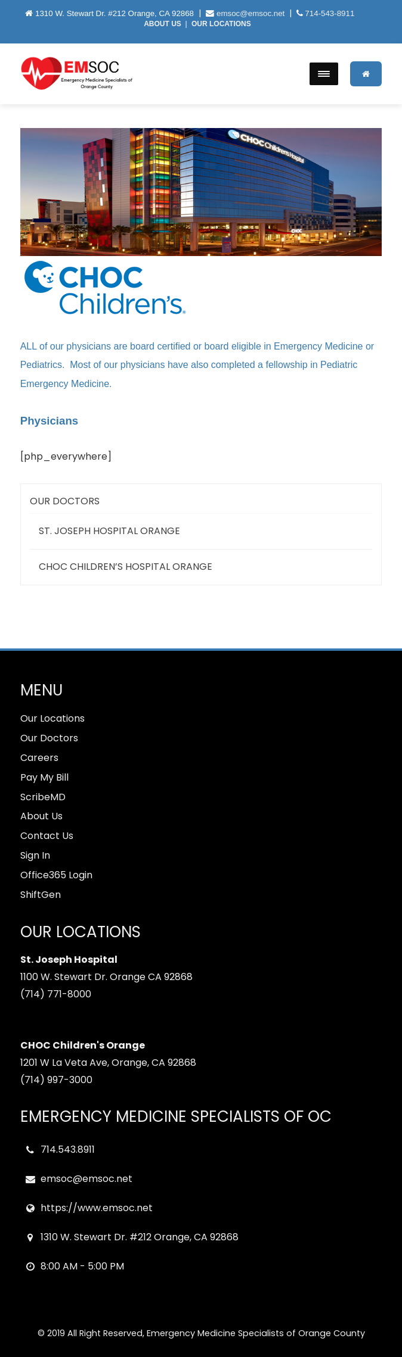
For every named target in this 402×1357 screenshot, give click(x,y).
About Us (41, 816)
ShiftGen (40, 894)
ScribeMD (43, 797)
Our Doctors (65, 501)
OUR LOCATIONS (221, 24)
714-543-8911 (329, 13)
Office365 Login (56, 875)
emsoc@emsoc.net (251, 13)
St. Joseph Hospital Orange (109, 531)
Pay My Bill (44, 777)
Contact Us (46, 836)
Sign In (35, 855)
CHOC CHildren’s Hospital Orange (125, 566)
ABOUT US (162, 24)
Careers (39, 758)
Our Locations (52, 718)
